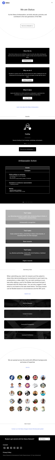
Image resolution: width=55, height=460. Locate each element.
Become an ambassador (28, 26)
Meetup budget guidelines (15, 190)
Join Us (27, 367)
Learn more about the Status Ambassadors (27, 107)
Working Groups (27, 60)
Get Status (44, 439)
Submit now (27, 294)
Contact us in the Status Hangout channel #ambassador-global (27, 429)
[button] (26, 143)
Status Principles (27, 80)
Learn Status (27, 98)
